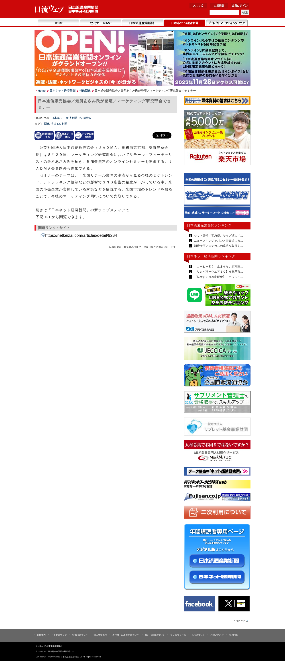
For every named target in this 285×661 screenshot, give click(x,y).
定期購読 (219, 5)
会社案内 (41, 635)
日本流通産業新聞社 (67, 9)
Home (58, 23)
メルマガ (198, 5)
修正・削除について (155, 635)
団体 (47, 123)
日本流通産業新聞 (142, 23)
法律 (54, 123)
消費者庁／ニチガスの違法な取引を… (218, 245)
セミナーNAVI (100, 23)
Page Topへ (240, 620)
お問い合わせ (217, 635)
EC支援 (62, 123)
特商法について (80, 635)
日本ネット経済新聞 (185, 23)
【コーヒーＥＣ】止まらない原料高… (218, 266)
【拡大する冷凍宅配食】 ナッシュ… (218, 277)
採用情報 (233, 635)
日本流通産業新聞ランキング (209, 225)
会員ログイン (240, 5)
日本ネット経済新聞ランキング (211, 256)
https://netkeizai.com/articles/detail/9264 (81, 235)
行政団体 (85, 90)
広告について (198, 635)
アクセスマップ (59, 635)
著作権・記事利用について (125, 635)
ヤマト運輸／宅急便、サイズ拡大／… (218, 235)
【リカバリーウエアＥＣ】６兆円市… (218, 271)
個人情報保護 (100, 635)
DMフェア (227, 23)
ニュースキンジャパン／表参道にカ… (218, 240)
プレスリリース (178, 635)
